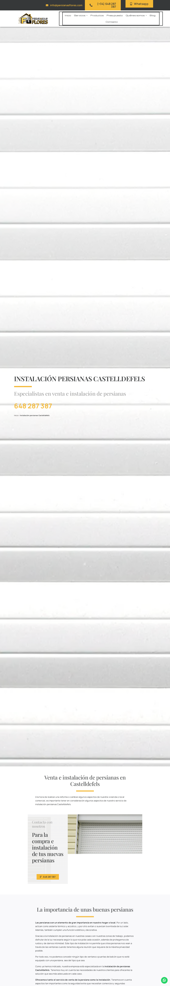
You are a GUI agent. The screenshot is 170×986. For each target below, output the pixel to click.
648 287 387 (33, 405)
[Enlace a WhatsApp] (164, 980)
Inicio (16, 415)
